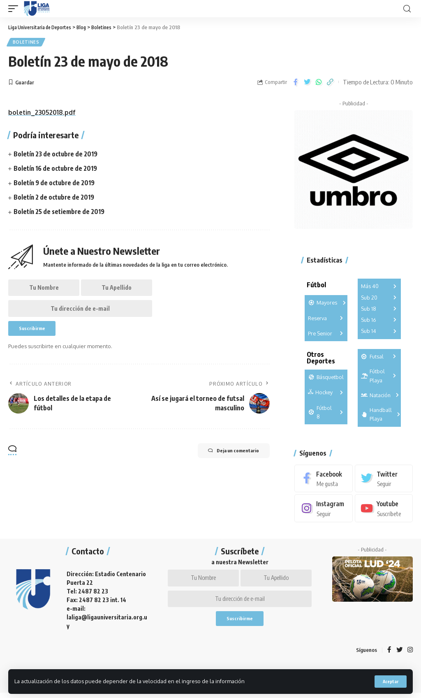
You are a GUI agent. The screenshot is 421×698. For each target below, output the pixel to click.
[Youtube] (384, 510)
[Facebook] (323, 480)
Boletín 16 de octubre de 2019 (57, 169)
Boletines (26, 42)
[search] (407, 8)
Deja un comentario (226, 460)
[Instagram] (323, 510)
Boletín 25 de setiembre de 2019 (61, 213)
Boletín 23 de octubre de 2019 (57, 155)
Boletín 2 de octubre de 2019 (55, 198)
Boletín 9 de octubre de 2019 (56, 184)
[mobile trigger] (15, 8)
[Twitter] (384, 480)
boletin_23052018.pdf (43, 113)
